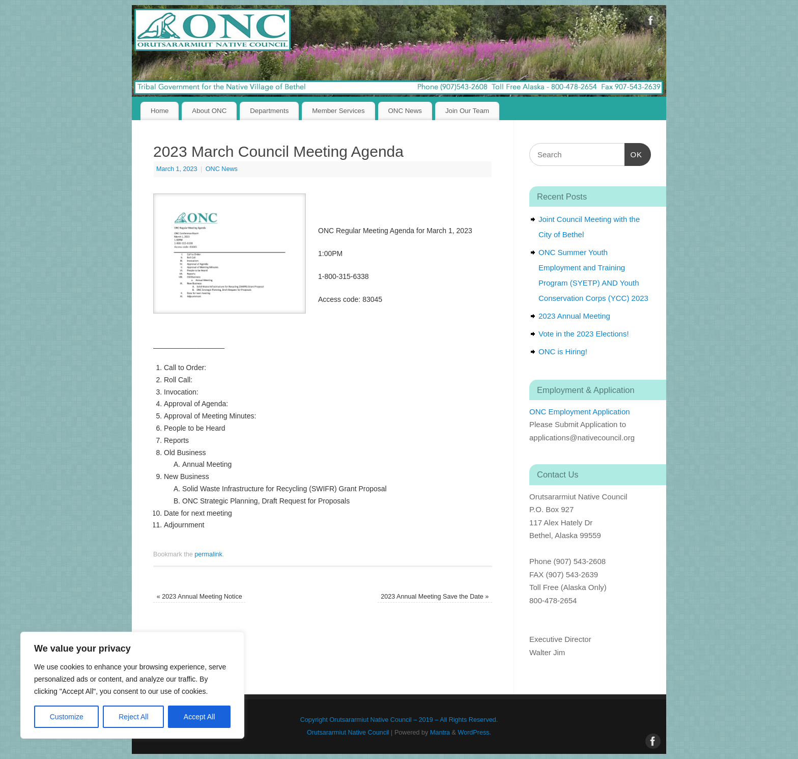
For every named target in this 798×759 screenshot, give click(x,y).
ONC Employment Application (579, 411)
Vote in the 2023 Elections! (583, 333)
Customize (66, 717)
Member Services (338, 111)
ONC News (405, 111)
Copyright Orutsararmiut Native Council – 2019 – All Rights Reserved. (399, 719)
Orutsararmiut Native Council (348, 732)
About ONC (209, 111)
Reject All (133, 717)
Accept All (199, 717)
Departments (269, 111)
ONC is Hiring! (562, 351)
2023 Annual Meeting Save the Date (435, 596)
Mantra (440, 732)
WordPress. (475, 732)
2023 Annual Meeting (574, 316)
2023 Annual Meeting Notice (199, 596)
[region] (132, 685)
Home (159, 111)
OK (633, 153)
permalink (208, 554)
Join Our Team (467, 111)
